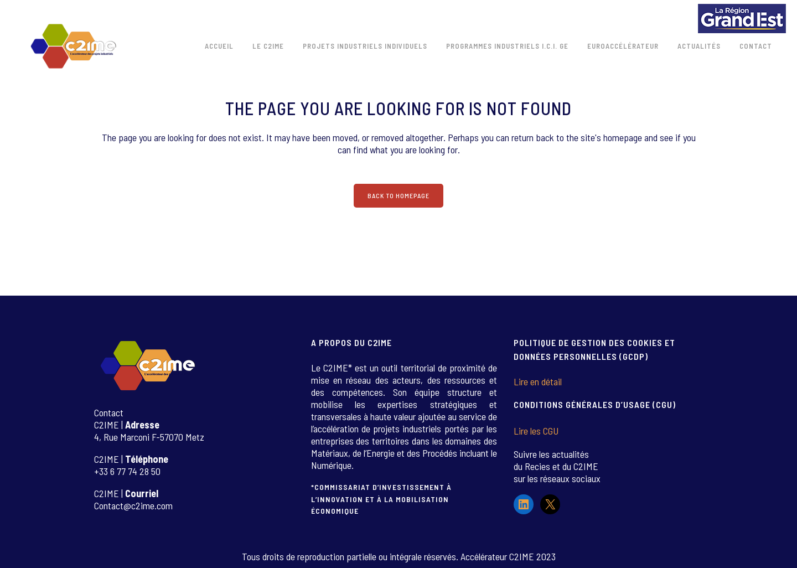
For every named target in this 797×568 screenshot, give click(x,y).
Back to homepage (398, 195)
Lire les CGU (536, 431)
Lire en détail (538, 381)
